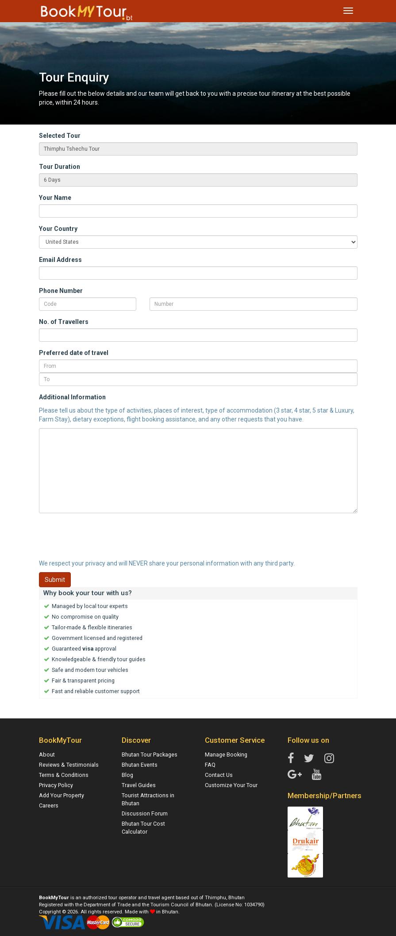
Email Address (60, 259)
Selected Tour (60, 135)
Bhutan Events (140, 764)
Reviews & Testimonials (69, 764)
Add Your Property (61, 795)
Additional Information (72, 397)
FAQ (210, 764)
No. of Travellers (63, 321)
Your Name (55, 197)
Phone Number (61, 290)
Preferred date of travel (73, 352)
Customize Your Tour (231, 785)
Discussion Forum (145, 813)
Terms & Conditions (63, 775)
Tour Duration (59, 166)
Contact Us (219, 775)
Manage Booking (226, 754)
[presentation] (106, 537)
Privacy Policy (56, 785)
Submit (55, 579)
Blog (127, 775)
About (47, 754)
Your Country (58, 228)
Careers (48, 805)
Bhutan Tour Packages (149, 754)
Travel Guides (139, 785)
